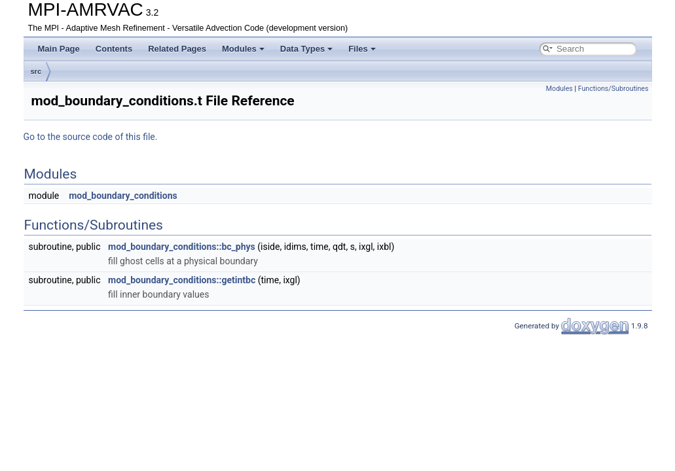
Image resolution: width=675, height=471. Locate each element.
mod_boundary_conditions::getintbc (181, 280)
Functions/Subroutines (613, 88)
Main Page (59, 49)
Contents (114, 49)
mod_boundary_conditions (123, 195)
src (36, 71)
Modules (243, 49)
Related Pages (177, 49)
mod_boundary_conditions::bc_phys (181, 246)
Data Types (306, 49)
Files (362, 49)
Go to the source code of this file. (91, 136)
